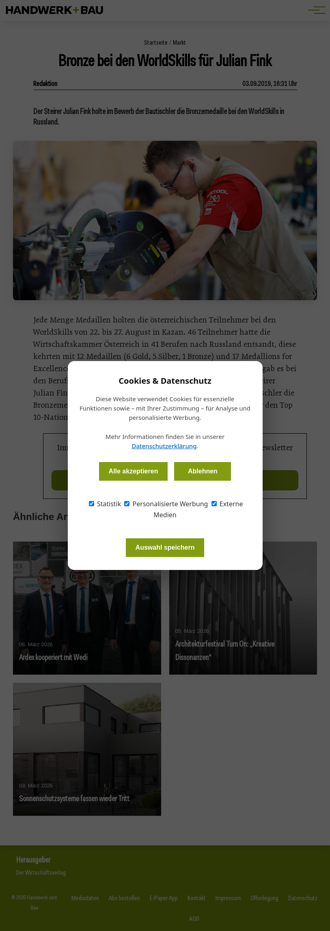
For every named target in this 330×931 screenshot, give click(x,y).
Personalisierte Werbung (166, 503)
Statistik (105, 503)
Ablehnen (203, 471)
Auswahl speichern (165, 547)
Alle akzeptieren (133, 471)
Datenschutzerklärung (164, 446)
